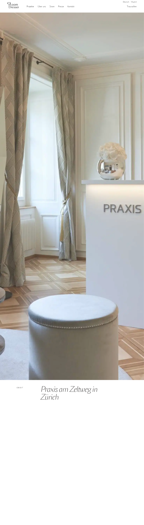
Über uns (42, 7)
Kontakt (70, 7)
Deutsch (126, 2)
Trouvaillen (132, 7)
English (134, 2)
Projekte (30, 7)
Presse (61, 7)
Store (52, 7)
